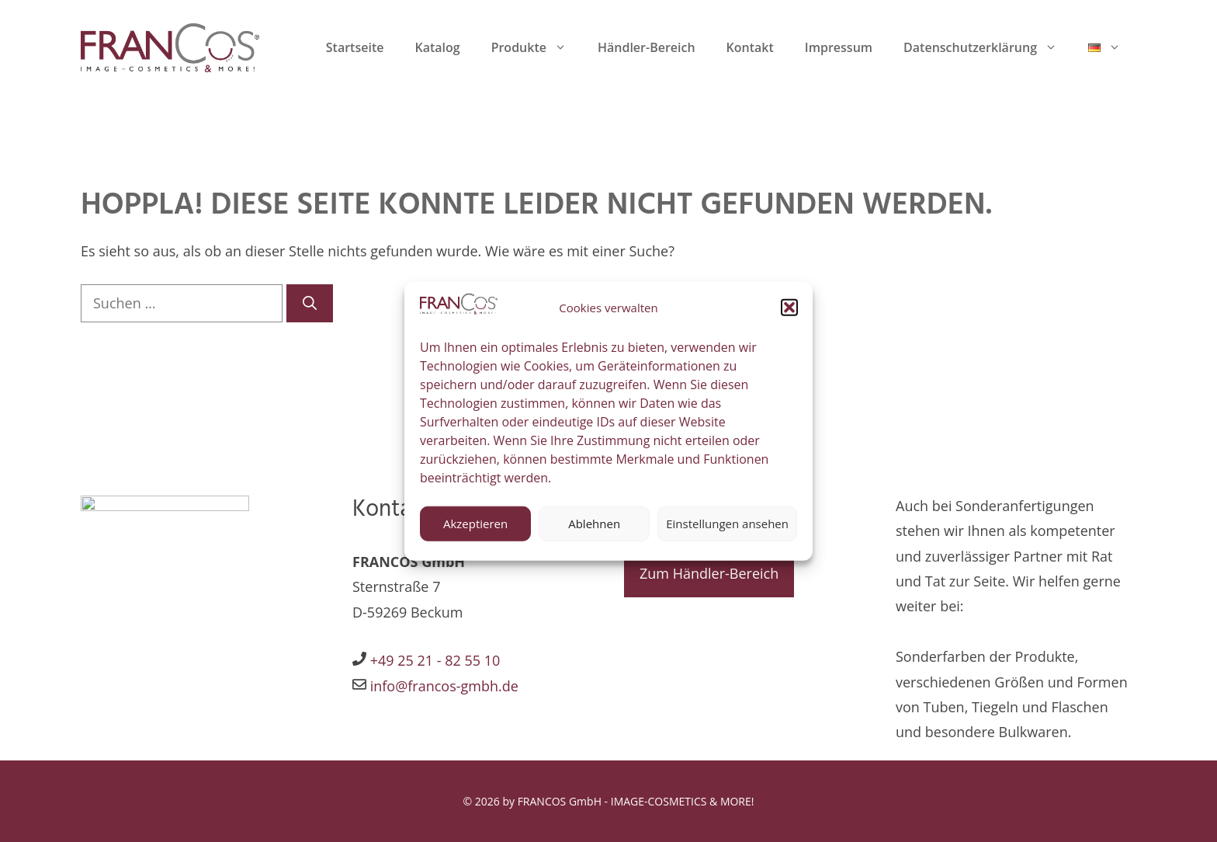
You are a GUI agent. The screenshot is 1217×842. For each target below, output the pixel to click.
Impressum (838, 47)
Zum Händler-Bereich (709, 573)
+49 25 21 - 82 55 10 (435, 660)
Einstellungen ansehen (727, 529)
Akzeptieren (475, 529)
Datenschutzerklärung (988, 47)
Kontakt (750, 47)
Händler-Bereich (646, 47)
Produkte (536, 47)
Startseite (355, 47)
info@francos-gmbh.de (442, 686)
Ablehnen (594, 529)
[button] (789, 313)
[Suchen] (309, 303)
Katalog (436, 47)
